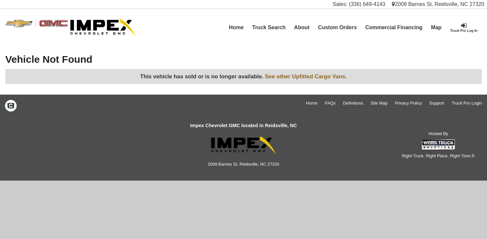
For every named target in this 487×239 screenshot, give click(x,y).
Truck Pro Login (467, 103)
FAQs (330, 103)
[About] (302, 28)
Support (436, 103)
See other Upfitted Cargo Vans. (306, 76)
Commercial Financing (393, 27)
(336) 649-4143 (367, 4)
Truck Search (269, 27)
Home (236, 27)
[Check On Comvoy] (11, 106)
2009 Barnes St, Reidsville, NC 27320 (438, 4)
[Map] (436, 28)
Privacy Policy (408, 103)
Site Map (378, 103)
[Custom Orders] (337, 28)
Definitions (353, 103)
